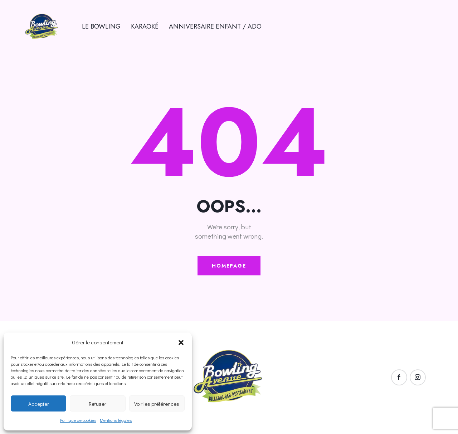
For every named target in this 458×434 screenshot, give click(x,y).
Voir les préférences (156, 403)
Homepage (229, 265)
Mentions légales (116, 420)
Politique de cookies (78, 420)
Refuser (97, 403)
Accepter (38, 403)
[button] (181, 342)
